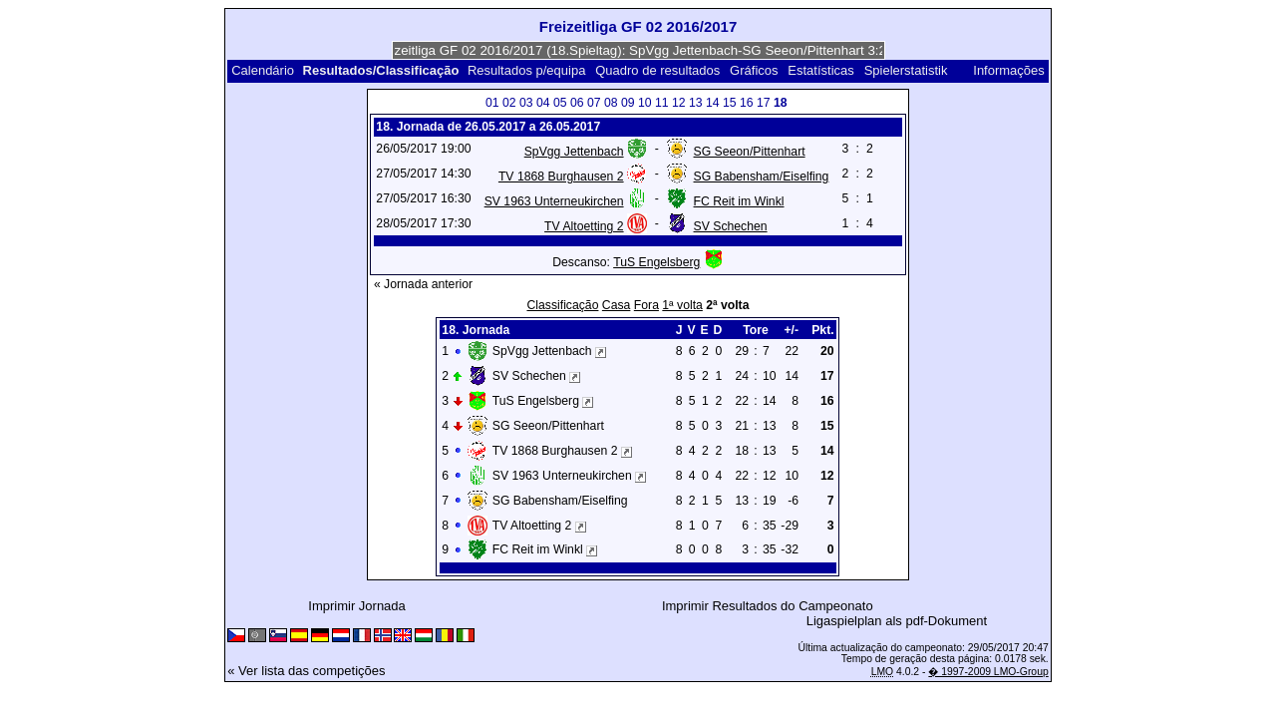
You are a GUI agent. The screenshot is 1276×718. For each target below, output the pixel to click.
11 (662, 103)
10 (645, 103)
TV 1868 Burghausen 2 (561, 176)
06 (577, 103)
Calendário (262, 70)
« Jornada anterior (423, 284)
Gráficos (754, 70)
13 (696, 103)
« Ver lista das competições (306, 670)
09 (628, 103)
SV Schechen (731, 226)
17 (764, 103)
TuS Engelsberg (656, 262)
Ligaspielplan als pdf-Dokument (896, 620)
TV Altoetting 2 (583, 226)
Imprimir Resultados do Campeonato (767, 605)
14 (713, 103)
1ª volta (682, 305)
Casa (616, 305)
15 (730, 103)
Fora (646, 305)
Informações (1009, 70)
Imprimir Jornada (357, 605)
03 (526, 103)
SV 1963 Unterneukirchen (554, 201)
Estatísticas (820, 70)
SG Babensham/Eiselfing (761, 176)
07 (594, 103)
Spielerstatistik (907, 70)
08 (611, 103)
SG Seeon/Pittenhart (749, 152)
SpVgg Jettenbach (574, 152)
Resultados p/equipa (527, 70)
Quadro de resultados (657, 70)
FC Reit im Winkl (739, 201)
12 (679, 103)
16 (747, 103)
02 (509, 103)
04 (543, 103)
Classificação (562, 305)
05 (560, 103)
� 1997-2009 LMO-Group (988, 671)
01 (492, 103)
